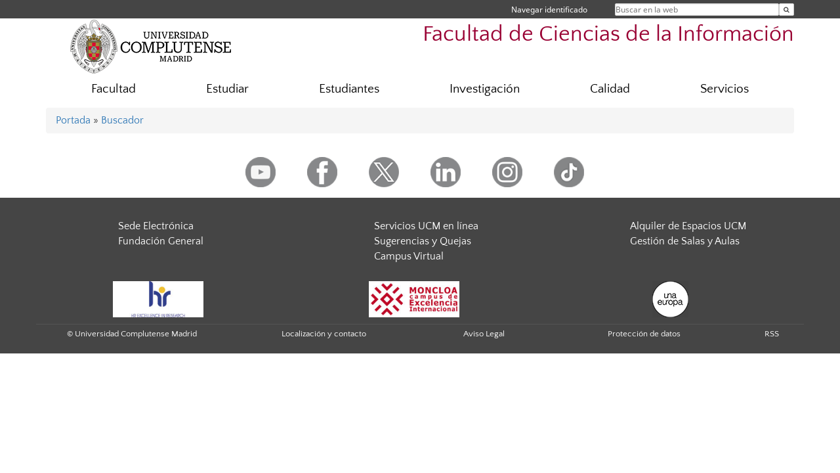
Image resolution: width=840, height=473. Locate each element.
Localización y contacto (324, 333)
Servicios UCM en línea (426, 226)
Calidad (610, 89)
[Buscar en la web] (786, 9)
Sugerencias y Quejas (422, 241)
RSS (772, 333)
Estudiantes (349, 89)
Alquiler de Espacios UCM (688, 226)
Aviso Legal (484, 333)
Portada (73, 120)
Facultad (113, 89)
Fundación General (160, 241)
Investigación (485, 89)
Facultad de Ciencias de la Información (608, 34)
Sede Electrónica (156, 226)
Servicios (724, 89)
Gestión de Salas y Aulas (685, 241)
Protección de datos (644, 333)
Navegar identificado (549, 9)
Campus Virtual (409, 256)
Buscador (122, 120)
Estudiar (227, 89)
